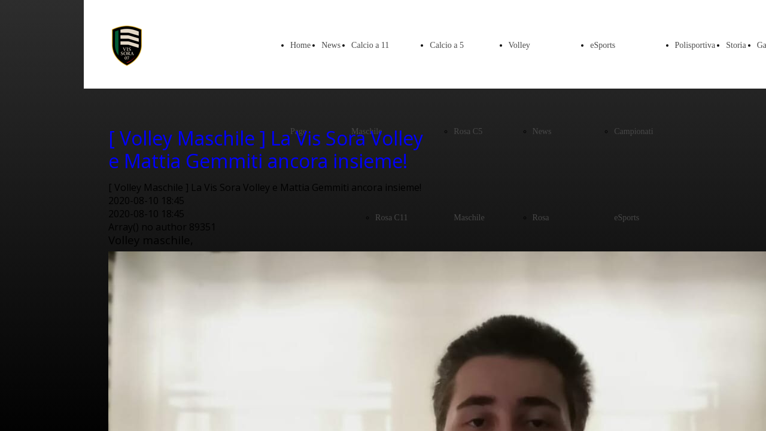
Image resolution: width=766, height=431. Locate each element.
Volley (519, 45)
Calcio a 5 (447, 45)
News (331, 45)
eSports (602, 45)
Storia (736, 45)
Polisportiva (695, 45)
